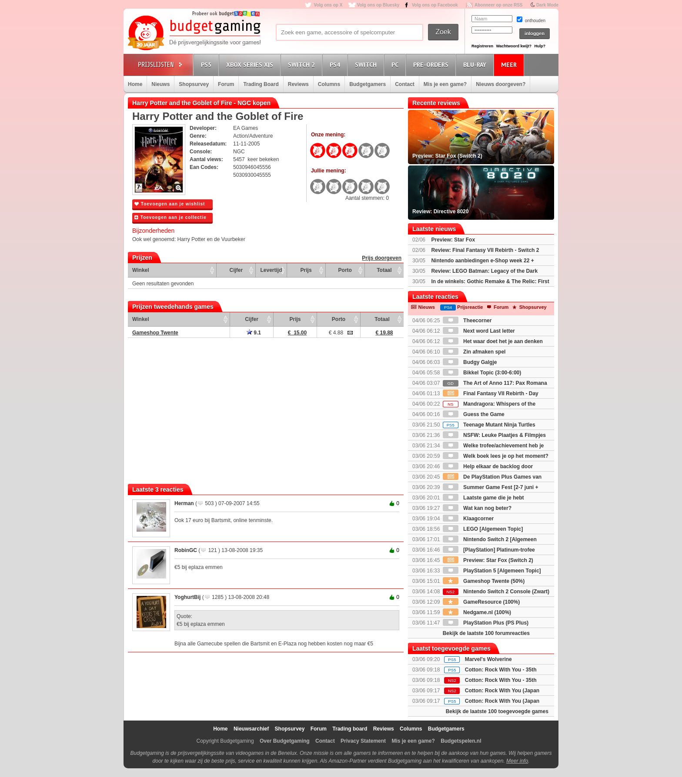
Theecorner (467, 320)
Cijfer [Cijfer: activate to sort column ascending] (236, 270)
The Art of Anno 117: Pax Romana (495, 383)
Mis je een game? (445, 84)
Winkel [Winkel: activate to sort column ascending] (140, 270)
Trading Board (260, 84)
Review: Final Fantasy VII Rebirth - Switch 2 (485, 250)
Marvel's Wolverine (488, 659)
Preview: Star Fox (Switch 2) (488, 560)
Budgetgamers (367, 84)
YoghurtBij (187, 597)
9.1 (254, 333)
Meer (510, 64)
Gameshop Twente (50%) (484, 581)
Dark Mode (547, 5)
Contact (405, 84)
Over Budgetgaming (285, 741)
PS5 (207, 64)
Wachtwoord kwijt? (514, 46)
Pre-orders (432, 64)
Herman (184, 503)
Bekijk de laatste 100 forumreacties (486, 633)
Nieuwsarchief (251, 729)
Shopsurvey (194, 84)
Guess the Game (474, 414)
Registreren (482, 46)
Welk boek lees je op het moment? (495, 456)
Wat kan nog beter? (477, 508)
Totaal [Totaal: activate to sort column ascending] (384, 270)
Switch (367, 64)
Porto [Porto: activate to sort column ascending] (345, 270)
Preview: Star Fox (453, 240)
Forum (226, 84)
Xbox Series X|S (251, 64)
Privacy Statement (363, 741)
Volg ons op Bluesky (378, 5)
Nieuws (160, 84)
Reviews (298, 84)
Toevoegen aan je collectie (170, 217)
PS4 (336, 64)
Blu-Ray (476, 64)
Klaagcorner (468, 519)
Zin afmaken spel (474, 352)
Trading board (349, 729)
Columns (329, 84)
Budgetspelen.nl (461, 741)
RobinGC (185, 550)
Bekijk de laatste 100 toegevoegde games (497, 711)
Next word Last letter (479, 331)
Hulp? (539, 46)
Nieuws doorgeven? (500, 84)
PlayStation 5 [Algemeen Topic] (492, 571)
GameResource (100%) (481, 602)
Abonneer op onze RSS (499, 5)
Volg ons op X (328, 5)
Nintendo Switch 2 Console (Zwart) (496, 592)
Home (135, 84)
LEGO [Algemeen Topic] (483, 529)
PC (396, 64)
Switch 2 (303, 64)
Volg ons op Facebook (435, 5)
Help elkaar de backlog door (488, 466)
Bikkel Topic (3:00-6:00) (482, 373)
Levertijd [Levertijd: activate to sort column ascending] (271, 270)
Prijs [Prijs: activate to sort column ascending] (306, 270)
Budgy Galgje (470, 362)
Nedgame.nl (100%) (477, 612)
